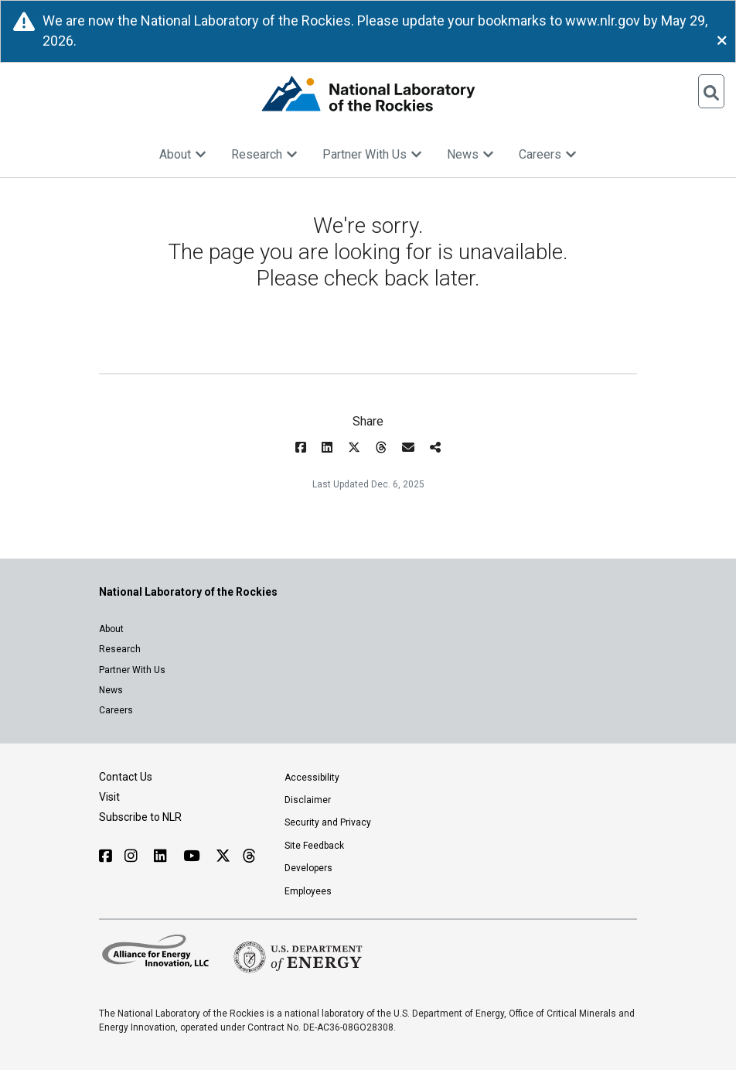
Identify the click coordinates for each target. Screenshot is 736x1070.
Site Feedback (314, 845)
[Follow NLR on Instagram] (132, 856)
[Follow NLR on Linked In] (162, 856)
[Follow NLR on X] (223, 856)
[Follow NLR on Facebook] (105, 856)
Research (264, 154)
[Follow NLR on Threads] (248, 856)
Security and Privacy (328, 822)
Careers (548, 154)
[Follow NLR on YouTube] (193, 856)
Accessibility (312, 777)
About (182, 154)
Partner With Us (372, 154)
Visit (109, 797)
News (470, 154)
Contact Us (125, 777)
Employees (308, 891)
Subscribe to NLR (140, 817)
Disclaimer (308, 800)
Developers (308, 868)
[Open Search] (711, 91)
